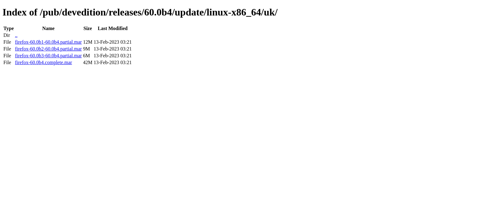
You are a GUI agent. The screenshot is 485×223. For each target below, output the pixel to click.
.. (16, 35)
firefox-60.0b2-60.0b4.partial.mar (48, 48)
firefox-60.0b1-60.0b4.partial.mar (48, 42)
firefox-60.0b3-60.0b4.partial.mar (48, 55)
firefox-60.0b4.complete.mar (43, 62)
